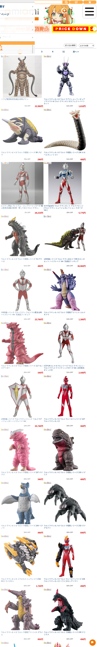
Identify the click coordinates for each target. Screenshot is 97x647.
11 (63, 52)
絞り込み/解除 (70, 45)
